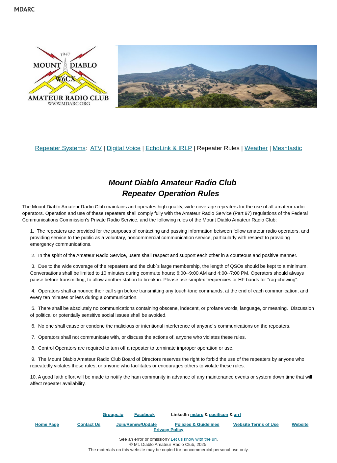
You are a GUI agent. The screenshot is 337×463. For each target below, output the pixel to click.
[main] (169, 148)
